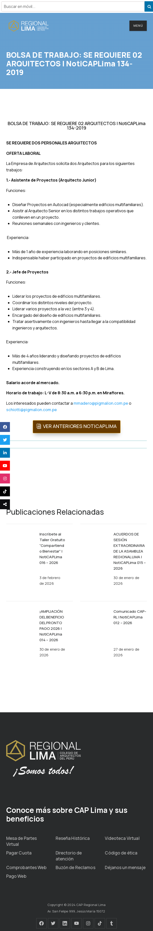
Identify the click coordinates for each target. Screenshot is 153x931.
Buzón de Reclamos (75, 867)
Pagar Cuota (19, 853)
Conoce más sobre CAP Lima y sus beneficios (67, 814)
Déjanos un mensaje (125, 867)
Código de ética (121, 853)
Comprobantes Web (26, 867)
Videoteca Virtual (122, 838)
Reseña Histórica (73, 838)
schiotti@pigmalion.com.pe (31, 409)
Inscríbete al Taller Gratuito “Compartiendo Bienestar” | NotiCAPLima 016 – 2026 (52, 548)
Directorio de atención (69, 856)
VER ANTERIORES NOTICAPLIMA (80, 426)
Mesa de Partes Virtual (21, 841)
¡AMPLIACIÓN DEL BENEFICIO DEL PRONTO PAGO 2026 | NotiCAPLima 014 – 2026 (51, 625)
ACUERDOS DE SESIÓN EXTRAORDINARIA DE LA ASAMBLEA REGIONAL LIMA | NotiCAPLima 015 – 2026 (130, 551)
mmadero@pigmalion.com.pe (101, 403)
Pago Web (16, 876)
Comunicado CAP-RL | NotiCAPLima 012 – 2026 (130, 617)
